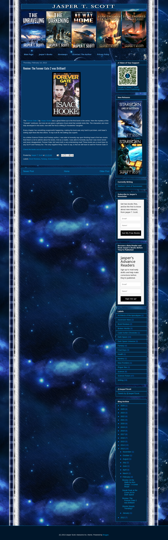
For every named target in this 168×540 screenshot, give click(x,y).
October (126, 455)
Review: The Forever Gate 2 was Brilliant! (129, 500)
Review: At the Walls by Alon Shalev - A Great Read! (130, 483)
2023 (123, 413)
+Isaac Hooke (46, 121)
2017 (123, 434)
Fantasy (44, 159)
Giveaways (62, 54)
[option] (33, 29)
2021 (123, 420)
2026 (123, 406)
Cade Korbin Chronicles (127, 333)
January (126, 513)
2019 (123, 427)
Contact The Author (82, 54)
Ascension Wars (124, 320)
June (125, 466)
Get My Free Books (131, 233)
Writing (120, 380)
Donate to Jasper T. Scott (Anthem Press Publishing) (129, 88)
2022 (123, 416)
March (125, 473)
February (127, 477)
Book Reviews (34, 159)
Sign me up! (130, 299)
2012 (123, 517)
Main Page (28, 54)
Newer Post (28, 171)
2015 (123, 441)
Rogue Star (122, 367)
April (125, 470)
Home (67, 171)
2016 (123, 438)
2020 (123, 423)
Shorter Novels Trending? (128, 507)
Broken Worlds (124, 328)
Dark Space (122, 337)
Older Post (104, 171)
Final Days (122, 350)
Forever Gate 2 (32, 121)
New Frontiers (123, 363)
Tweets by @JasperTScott (128, 393)
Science (121, 372)
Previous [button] (19, 29)
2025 (123, 409)
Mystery (121, 359)
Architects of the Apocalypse (129, 315)
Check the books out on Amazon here (37, 149)
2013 (123, 449)
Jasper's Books (45, 54)
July (125, 463)
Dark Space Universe (126, 341)
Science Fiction (53, 159)
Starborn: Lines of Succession (130, 186)
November (127, 452)
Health (120, 354)
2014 (123, 445)
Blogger (106, 535)
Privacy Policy (103, 54)
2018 (123, 431)
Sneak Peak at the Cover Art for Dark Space (129, 492)
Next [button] (149, 29)
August (126, 459)
